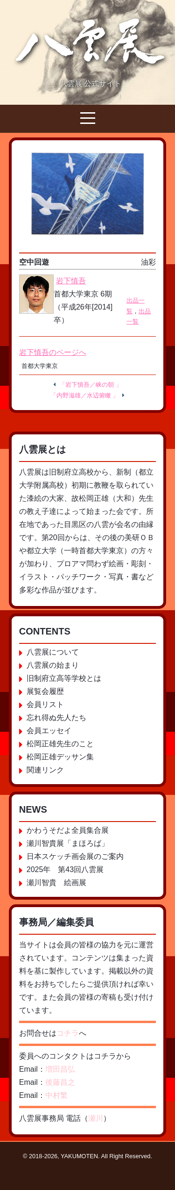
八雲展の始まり (53, 665)
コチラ (67, 1033)
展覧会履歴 (45, 691)
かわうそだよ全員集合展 (68, 830)
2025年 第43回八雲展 (65, 869)
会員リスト (45, 704)
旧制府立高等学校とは (64, 678)
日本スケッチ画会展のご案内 (75, 856)
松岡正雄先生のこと (60, 744)
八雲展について (53, 652)
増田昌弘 (60, 1069)
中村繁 (56, 1095)
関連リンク (45, 770)
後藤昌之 (60, 1082)
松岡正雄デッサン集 (60, 757)
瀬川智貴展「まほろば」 (68, 843)
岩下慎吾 (71, 281)
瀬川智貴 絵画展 (56, 883)
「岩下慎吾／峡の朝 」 (90, 384)
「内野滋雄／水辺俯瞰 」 (84, 395)
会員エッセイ (49, 731)
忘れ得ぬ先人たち (56, 717)
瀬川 (95, 1118)
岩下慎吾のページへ (52, 352)
